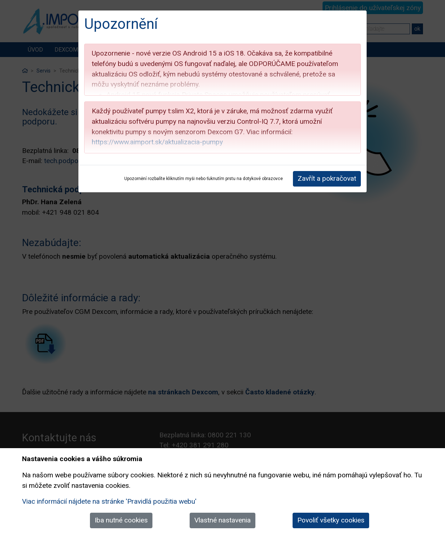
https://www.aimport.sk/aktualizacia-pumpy (157, 142)
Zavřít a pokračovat (327, 178)
